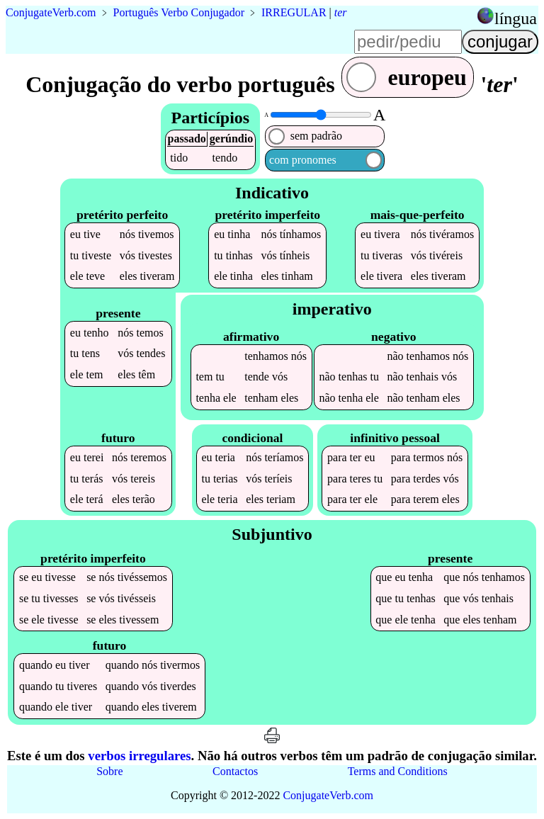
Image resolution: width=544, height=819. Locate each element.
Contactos (235, 771)
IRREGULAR (294, 12)
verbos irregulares (139, 755)
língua (515, 18)
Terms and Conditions (398, 771)
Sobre (109, 771)
